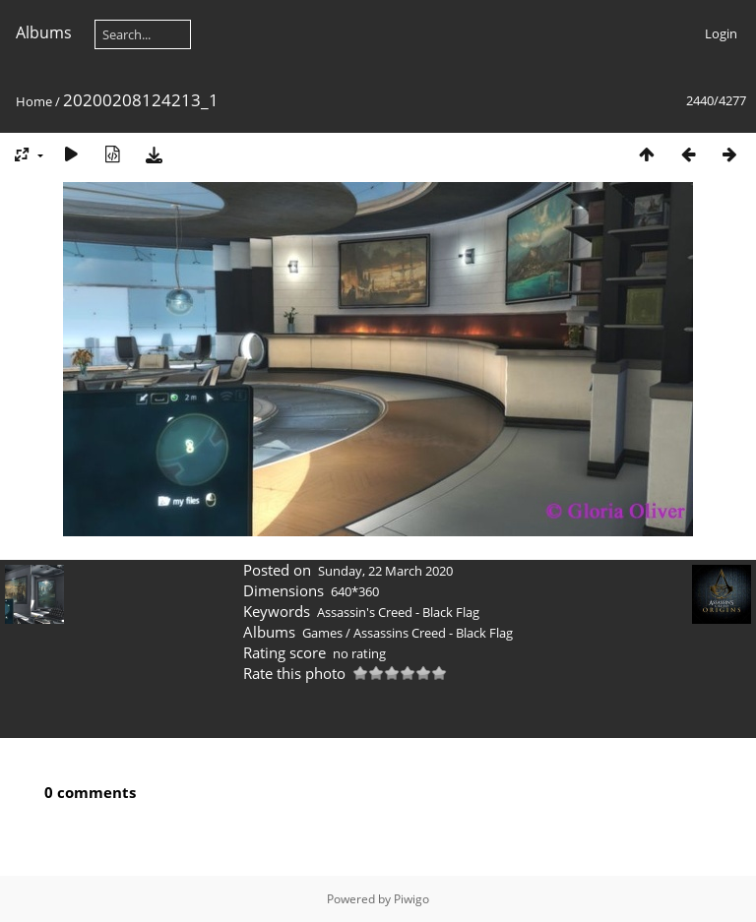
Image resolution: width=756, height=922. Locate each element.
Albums (44, 32)
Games (322, 633)
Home (34, 101)
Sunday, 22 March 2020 (385, 571)
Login (721, 33)
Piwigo (411, 899)
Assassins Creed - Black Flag (433, 633)
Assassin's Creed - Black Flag (398, 612)
